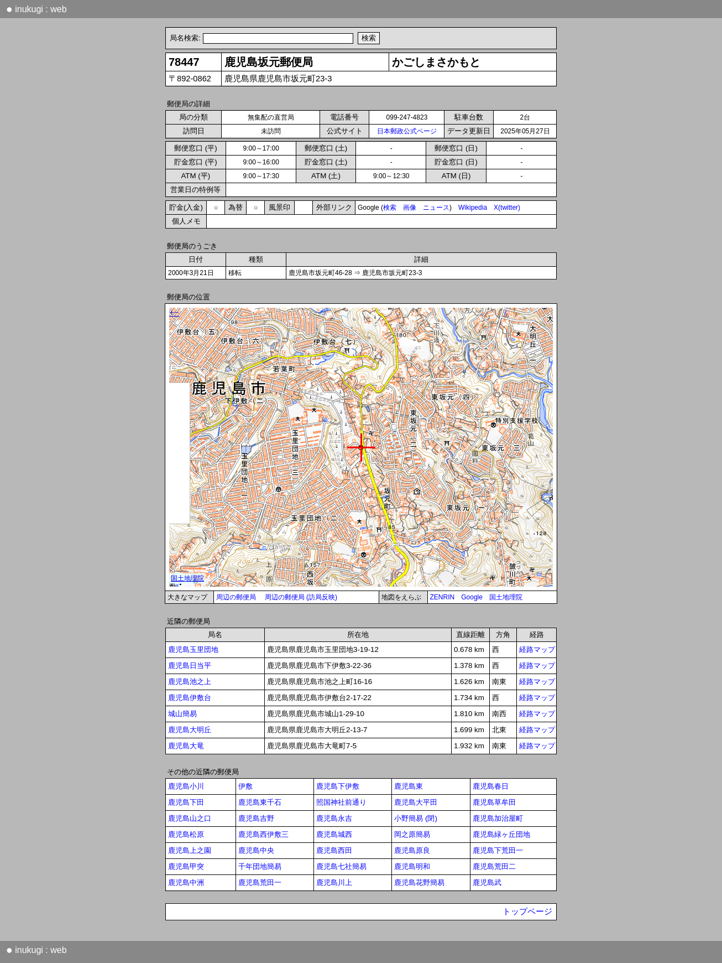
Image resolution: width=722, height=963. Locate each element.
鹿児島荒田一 (259, 882)
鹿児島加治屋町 (498, 818)
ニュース (436, 207)
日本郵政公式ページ (407, 131)
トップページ (527, 911)
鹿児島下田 (186, 802)
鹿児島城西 (334, 834)
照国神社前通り (341, 802)
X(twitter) (507, 207)
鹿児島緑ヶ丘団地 (501, 834)
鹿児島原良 (412, 850)
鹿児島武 (487, 882)
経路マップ (537, 649)
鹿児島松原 (186, 834)
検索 (389, 207)
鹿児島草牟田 (494, 802)
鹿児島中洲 (186, 882)
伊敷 (245, 786)
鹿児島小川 (186, 786)
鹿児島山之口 (189, 818)
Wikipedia (472, 207)
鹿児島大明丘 (189, 730)
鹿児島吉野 (256, 818)
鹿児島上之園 (189, 850)
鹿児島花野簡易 (419, 882)
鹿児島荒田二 (494, 866)
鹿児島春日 (491, 786)
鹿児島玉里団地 (193, 649)
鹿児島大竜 (186, 746)
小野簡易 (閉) (415, 818)
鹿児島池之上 (189, 681)
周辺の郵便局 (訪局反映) (301, 597)
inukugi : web (36, 9)
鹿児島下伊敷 (337, 786)
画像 (409, 207)
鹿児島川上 (334, 882)
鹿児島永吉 (334, 818)
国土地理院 (505, 597)
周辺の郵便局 (236, 597)
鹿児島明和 (412, 866)
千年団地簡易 (259, 866)
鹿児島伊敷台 (189, 697)
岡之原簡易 (412, 834)
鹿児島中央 (256, 850)
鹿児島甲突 (186, 866)
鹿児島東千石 (259, 802)
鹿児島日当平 (189, 665)
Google (472, 597)
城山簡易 (182, 714)
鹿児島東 (408, 786)
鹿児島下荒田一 (498, 850)
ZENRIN (442, 597)
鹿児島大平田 (415, 802)
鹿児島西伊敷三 (263, 834)
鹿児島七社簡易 (341, 866)
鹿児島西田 (334, 850)
